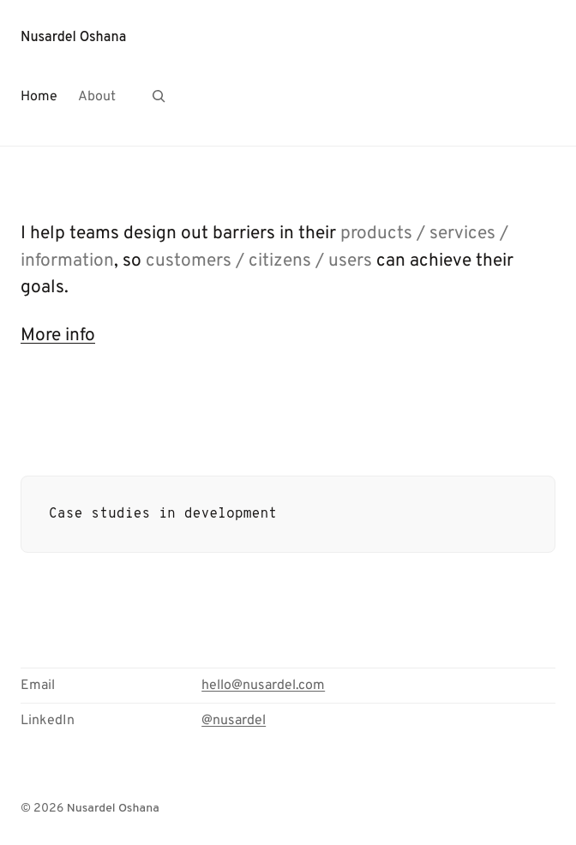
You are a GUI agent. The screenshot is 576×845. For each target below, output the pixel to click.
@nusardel (233, 720)
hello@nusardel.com (263, 685)
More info (58, 335)
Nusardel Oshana (73, 37)
